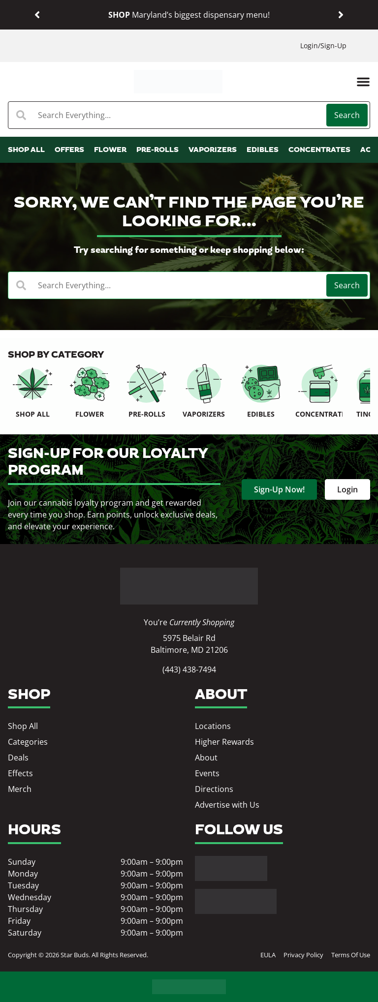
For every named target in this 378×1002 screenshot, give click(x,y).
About (206, 757)
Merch (20, 789)
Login (309, 45)
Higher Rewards (224, 741)
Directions (214, 789)
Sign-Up (333, 45)
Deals (18, 757)
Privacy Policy (303, 954)
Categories (28, 741)
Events (207, 773)
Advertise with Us (227, 804)
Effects (20, 773)
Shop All (23, 726)
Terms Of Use (350, 954)
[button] (37, 15)
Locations (213, 726)
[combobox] (168, 115)
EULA (268, 954)
